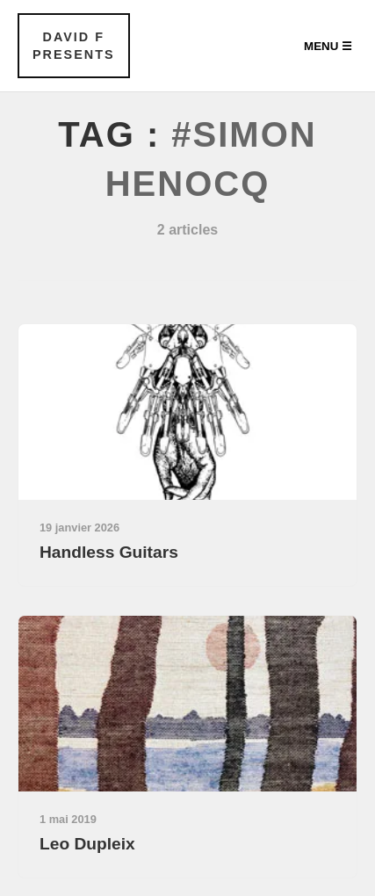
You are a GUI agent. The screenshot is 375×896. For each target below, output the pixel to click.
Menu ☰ (328, 46)
